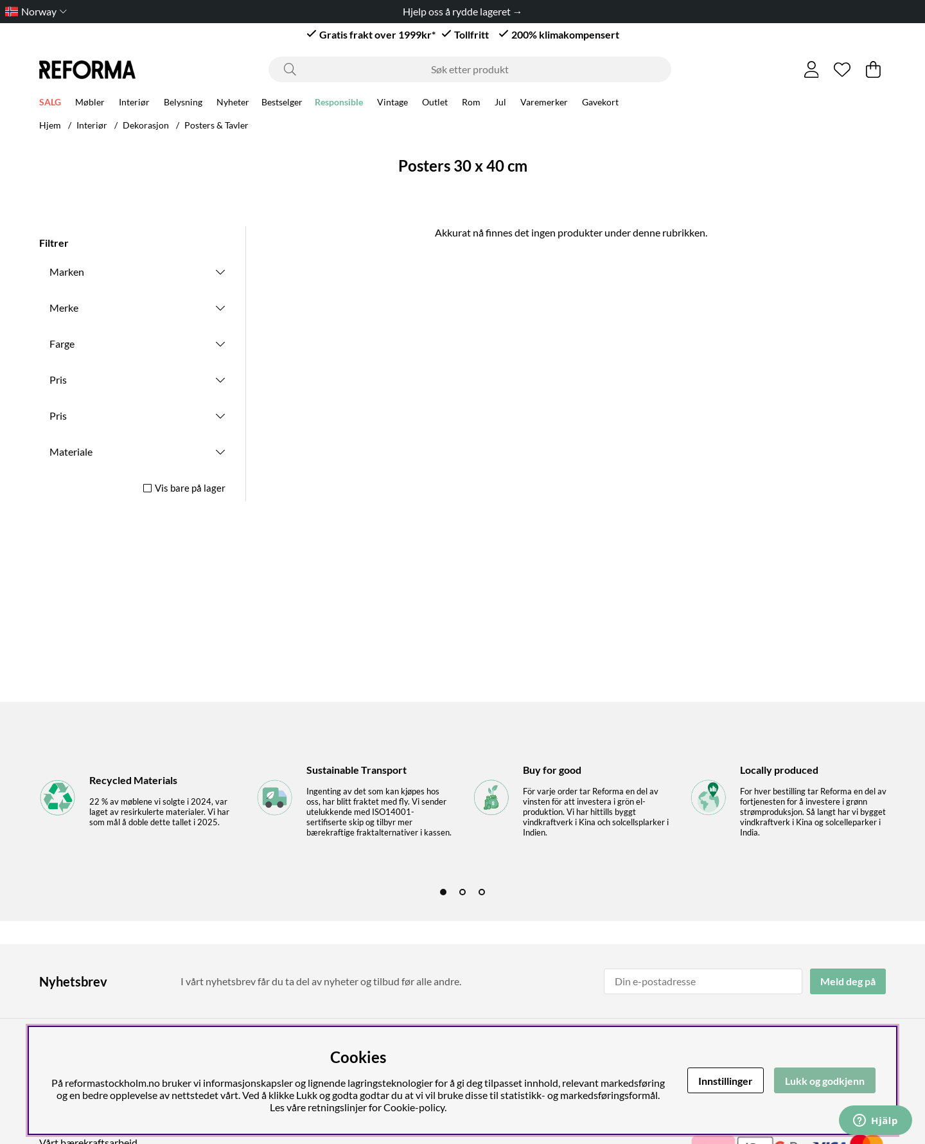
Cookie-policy (414, 1107)
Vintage (392, 103)
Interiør (134, 103)
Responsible (339, 103)
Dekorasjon (146, 125)
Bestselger (282, 103)
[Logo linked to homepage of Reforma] (87, 69)
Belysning (183, 103)
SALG (50, 103)
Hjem (50, 125)
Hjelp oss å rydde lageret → (463, 11)
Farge (62, 343)
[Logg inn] (811, 69)
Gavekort (600, 103)
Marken (66, 271)
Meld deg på (848, 981)
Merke (63, 307)
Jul (500, 103)
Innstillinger (725, 1081)
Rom (471, 103)
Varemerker (544, 103)
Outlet (435, 103)
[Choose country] (33, 11)
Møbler (90, 103)
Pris (58, 379)
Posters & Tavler (216, 125)
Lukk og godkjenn (825, 1081)
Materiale (70, 451)
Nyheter (232, 103)
